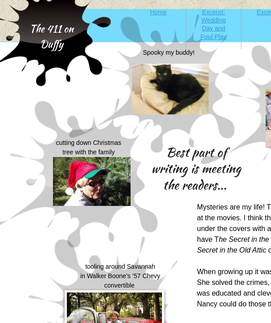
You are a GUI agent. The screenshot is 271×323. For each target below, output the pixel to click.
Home (158, 12)
